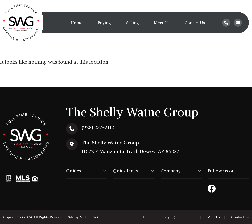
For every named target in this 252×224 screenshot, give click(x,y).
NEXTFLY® (88, 217)
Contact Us (195, 22)
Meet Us (161, 22)
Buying (104, 22)
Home (76, 22)
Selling (132, 22)
